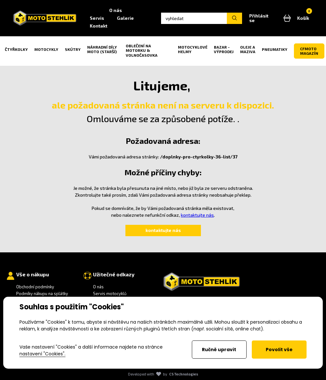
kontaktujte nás (197, 215)
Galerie (126, 18)
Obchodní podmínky (35, 286)
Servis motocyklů (109, 293)
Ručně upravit (219, 349)
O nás (116, 10)
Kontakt (99, 26)
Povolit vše (279, 349)
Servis (98, 18)
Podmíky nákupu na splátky (42, 293)
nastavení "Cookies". (42, 354)
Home (94, 10)
